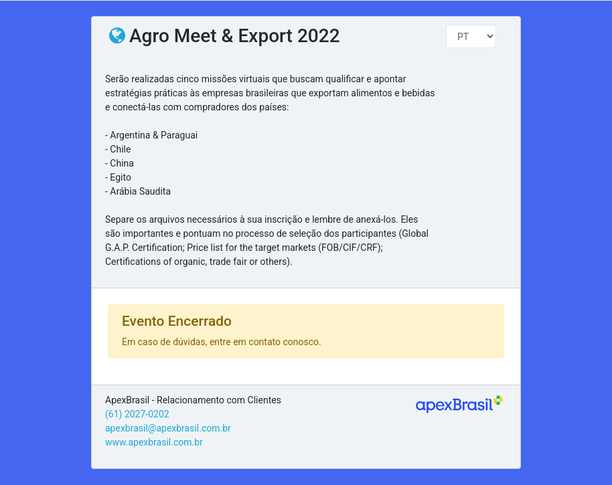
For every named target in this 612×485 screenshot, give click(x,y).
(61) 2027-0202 (137, 414)
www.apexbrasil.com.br (154, 442)
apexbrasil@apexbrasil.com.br (168, 428)
